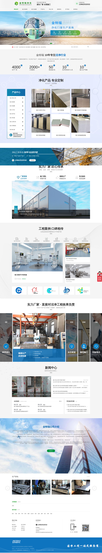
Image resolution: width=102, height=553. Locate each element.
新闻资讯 (59, 9)
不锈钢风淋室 (19, 550)
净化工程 (51, 9)
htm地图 (52, 550)
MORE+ (88, 498)
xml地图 (48, 550)
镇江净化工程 (22, 47)
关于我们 (67, 9)
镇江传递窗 (34, 9)
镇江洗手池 (43, 47)
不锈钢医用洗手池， (27, 550)
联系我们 (75, 9)
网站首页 (16, 9)
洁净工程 (33, 550)
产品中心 (43, 9)
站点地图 (23, 530)
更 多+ (9, 401)
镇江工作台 (38, 47)
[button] (50, 43)
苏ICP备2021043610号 (20, 548)
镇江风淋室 (24, 9)
